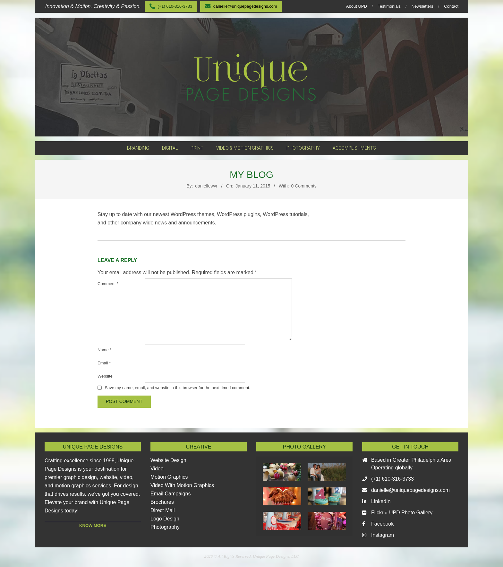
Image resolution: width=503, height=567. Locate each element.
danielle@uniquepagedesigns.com (410, 490)
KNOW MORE (92, 525)
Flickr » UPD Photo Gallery (401, 512)
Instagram (382, 535)
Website (105, 376)
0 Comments (304, 185)
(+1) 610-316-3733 (392, 479)
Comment (108, 283)
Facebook (382, 524)
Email (104, 363)
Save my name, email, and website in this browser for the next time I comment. (177, 387)
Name (104, 349)
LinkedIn (381, 501)
